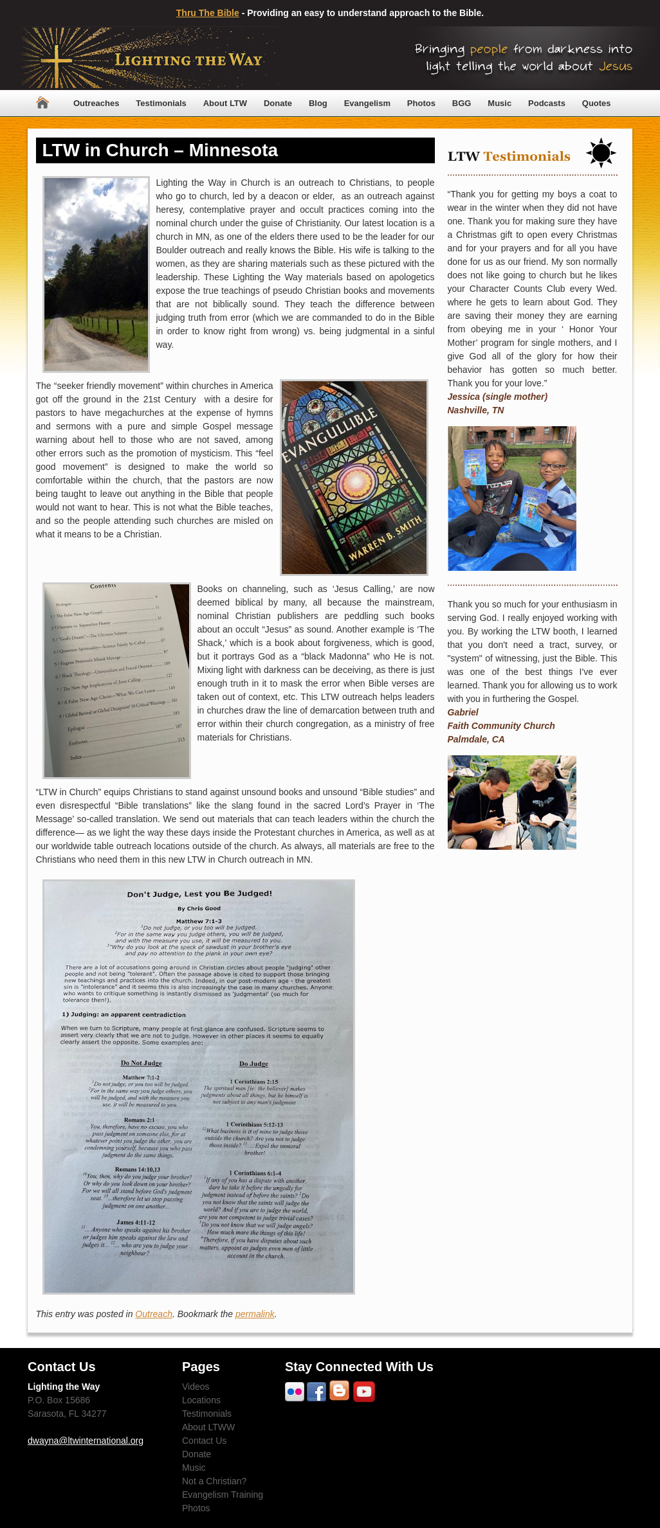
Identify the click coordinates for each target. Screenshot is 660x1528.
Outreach (153, 1314)
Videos (196, 1386)
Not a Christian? (214, 1481)
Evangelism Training (222, 1494)
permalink (255, 1314)
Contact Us (204, 1440)
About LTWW (208, 1427)
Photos (421, 103)
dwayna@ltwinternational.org (85, 1440)
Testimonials (161, 103)
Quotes (596, 103)
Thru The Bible (207, 13)
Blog (318, 103)
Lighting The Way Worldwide (150, 58)
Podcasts (546, 103)
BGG (462, 103)
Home (42, 103)
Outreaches (96, 103)
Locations (201, 1400)
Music (499, 103)
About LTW (225, 103)
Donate (278, 103)
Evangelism (367, 103)
